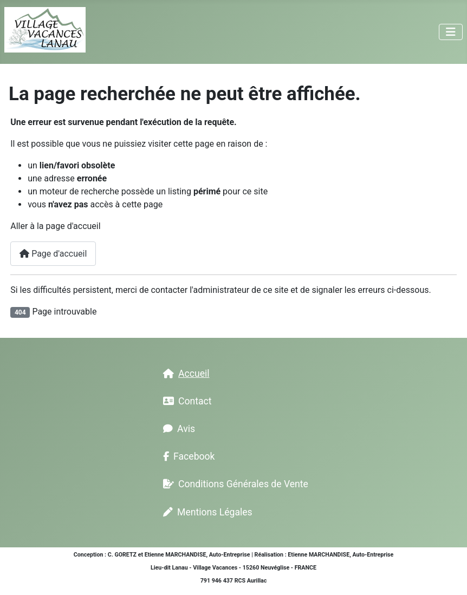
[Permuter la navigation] (451, 32)
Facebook (187, 456)
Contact (185, 401)
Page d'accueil (53, 254)
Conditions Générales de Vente (233, 484)
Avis (177, 429)
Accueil (184, 373)
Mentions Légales (205, 512)
